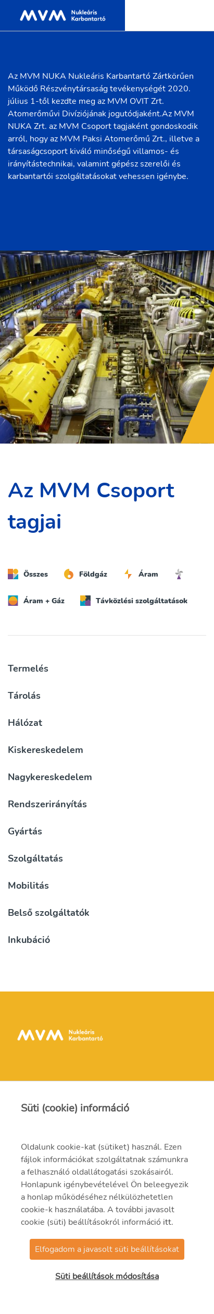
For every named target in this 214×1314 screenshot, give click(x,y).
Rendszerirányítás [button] (47, 804)
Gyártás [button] (25, 831)
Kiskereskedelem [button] (45, 750)
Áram (140, 574)
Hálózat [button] (25, 722)
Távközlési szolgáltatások (133, 600)
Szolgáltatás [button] (35, 858)
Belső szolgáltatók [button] (49, 912)
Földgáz (85, 574)
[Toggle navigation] (195, 15)
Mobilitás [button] (28, 885)
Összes (28, 574)
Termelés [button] (28, 668)
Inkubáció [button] (29, 940)
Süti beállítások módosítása (107, 1276)
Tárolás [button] (24, 695)
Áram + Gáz (36, 600)
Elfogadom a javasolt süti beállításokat (107, 1249)
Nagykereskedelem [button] (50, 777)
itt (167, 1222)
